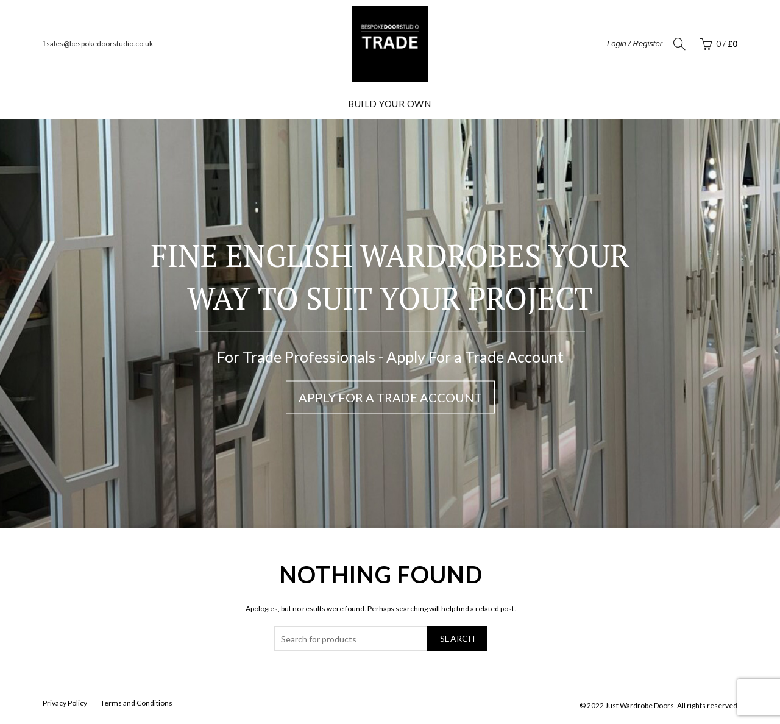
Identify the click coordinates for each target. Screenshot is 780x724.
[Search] (679, 44)
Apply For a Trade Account (390, 397)
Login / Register (634, 43)
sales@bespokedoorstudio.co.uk (98, 43)
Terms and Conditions (136, 703)
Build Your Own (389, 103)
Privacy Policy (65, 703)
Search (457, 638)
